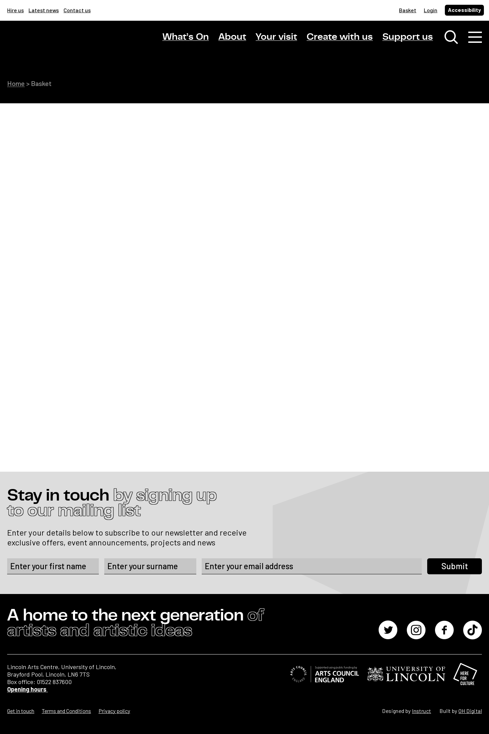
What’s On (185, 37)
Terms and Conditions (66, 710)
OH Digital (470, 710)
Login (430, 10)
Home (16, 83)
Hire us (15, 10)
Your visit (276, 37)
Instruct (421, 710)
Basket (407, 10)
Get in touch (20, 710)
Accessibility (464, 9)
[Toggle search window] (451, 37)
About (232, 37)
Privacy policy (114, 710)
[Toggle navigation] (475, 37)
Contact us (77, 10)
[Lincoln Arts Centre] (54, 43)
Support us (407, 37)
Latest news (44, 10)
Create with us (340, 37)
